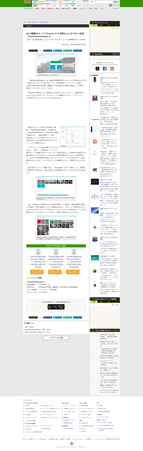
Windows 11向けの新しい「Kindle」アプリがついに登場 (109, 344)
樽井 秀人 (65, 44)
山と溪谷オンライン (69, 420)
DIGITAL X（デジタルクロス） (50, 417)
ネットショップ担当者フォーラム (51, 408)
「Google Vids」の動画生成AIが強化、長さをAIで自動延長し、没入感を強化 (109, 119)
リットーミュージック (70, 405)
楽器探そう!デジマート (70, 408)
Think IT (27, 405)
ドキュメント (83, 8)
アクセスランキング (101, 22)
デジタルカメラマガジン (31, 426)
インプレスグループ (98, 439)
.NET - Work (29, 327)
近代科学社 (65, 426)
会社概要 (88, 439)
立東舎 (66, 414)
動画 (96, 8)
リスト (40, 50)
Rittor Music (65, 403)
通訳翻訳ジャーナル (87, 411)
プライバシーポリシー (78, 439)
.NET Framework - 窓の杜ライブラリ (38, 332)
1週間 (108, 25)
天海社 (101, 405)
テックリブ (83, 429)
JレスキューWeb (86, 414)
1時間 (93, 25)
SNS (91, 8)
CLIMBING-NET (68, 423)
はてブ (59, 50)
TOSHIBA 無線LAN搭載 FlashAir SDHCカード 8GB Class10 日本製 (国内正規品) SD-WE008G (38, 262)
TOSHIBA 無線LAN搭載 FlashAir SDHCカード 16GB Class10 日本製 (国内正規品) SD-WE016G (56, 262)
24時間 (101, 25)
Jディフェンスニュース (88, 408)
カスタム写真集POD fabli (106, 425)
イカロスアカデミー (87, 417)
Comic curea (102, 408)
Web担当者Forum (30, 408)
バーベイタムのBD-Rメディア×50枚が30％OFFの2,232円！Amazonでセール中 (108, 244)
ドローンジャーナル (30, 417)
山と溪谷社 (65, 417)
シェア (49, 50)
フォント (102, 8)
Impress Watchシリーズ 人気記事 (105, 299)
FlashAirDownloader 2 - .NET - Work (38, 329)
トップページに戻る (56, 338)
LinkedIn (79, 50)
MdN (81, 420)
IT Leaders (28, 414)
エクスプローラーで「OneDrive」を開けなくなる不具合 (108, 363)
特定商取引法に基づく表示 (113, 439)
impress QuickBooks (104, 411)
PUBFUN (99, 414)
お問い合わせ (43, 439)
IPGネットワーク (101, 420)
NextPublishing (46, 428)
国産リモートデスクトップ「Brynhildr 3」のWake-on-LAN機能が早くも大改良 (108, 285)
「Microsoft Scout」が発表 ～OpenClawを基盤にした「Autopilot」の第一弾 (108, 351)
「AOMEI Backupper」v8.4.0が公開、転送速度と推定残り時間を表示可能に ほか (109, 129)
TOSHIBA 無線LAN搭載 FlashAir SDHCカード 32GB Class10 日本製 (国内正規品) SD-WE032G (74, 262)
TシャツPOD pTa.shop (105, 422)
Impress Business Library (49, 411)
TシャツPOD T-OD (69, 411)
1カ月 (116, 25)
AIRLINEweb (85, 405)
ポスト (34, 50)
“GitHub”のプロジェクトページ (39, 98)
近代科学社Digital (68, 428)
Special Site (99, 54)
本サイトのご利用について (30, 439)
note (69, 50)
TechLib (84, 431)
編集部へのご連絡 (65, 439)
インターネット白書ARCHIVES (33, 432)
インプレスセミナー (47, 414)
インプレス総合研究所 (31, 411)
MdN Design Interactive (88, 426)
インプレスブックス (47, 425)
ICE (98, 403)
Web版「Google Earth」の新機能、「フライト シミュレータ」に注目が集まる (109, 215)
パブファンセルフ (104, 417)
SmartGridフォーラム (48, 405)
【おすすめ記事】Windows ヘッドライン (107, 330)
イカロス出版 (83, 403)
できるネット (28, 429)
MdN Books (85, 423)
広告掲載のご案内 (53, 439)
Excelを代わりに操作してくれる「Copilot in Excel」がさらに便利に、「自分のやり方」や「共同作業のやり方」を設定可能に (109, 273)
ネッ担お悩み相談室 (30, 420)
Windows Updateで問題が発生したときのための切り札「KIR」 (109, 375)
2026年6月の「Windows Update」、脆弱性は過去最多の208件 (108, 336)
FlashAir (77, 80)
